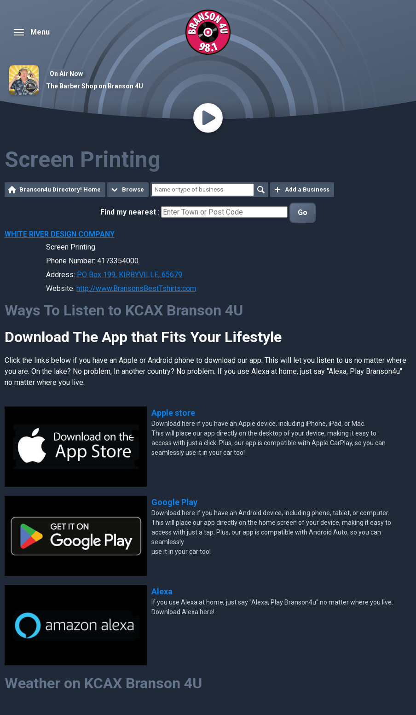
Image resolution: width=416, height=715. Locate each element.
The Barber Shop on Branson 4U (94, 86)
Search (261, 189)
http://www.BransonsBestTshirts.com (136, 288)
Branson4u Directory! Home (60, 189)
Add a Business (307, 189)
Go (302, 212)
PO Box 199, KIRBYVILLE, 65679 (129, 274)
